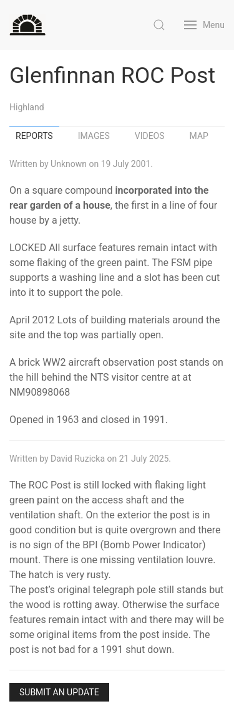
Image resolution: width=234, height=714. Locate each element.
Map (199, 136)
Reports (34, 136)
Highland (26, 107)
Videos (150, 136)
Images (94, 136)
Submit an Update (59, 692)
